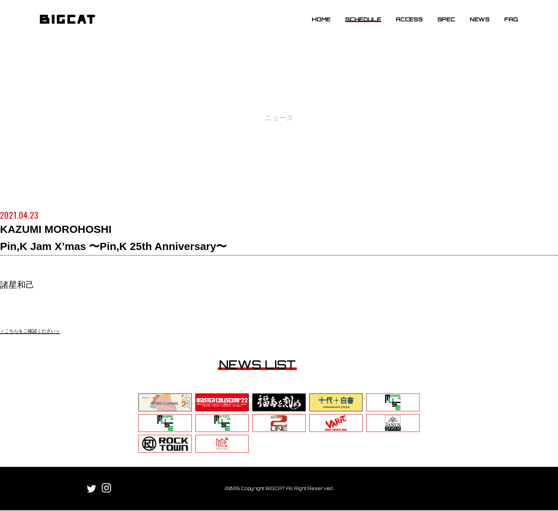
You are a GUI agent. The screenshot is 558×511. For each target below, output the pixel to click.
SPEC (442, 22)
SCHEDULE (359, 22)
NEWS (476, 22)
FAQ (507, 22)
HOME (317, 22)
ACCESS (405, 22)
